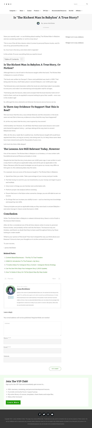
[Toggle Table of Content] (21, 59)
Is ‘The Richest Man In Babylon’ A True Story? (46, 17)
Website (6, 356)
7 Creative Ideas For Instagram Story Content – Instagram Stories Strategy (31, 265)
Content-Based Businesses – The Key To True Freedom (24, 257)
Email (7, 347)
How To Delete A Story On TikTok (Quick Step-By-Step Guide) (26, 272)
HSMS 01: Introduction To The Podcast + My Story (22, 261)
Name (7, 338)
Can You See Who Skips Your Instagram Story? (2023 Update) (26, 268)
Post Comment (55, 368)
